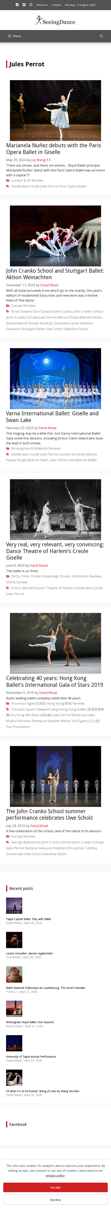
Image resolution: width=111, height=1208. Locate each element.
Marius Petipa (68, 317)
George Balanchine (25, 842)
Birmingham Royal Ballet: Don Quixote (30, 1022)
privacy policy (55, 1175)
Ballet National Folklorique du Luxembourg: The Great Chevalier (45, 987)
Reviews (37, 180)
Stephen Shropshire (68, 848)
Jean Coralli (30, 186)
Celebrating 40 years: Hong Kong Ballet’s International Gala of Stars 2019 (54, 681)
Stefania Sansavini (39, 848)
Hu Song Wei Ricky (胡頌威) (31, 715)
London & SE (21, 180)
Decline (55, 1200)
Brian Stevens (21, 311)
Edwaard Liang (47, 709)
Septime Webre (59, 721)
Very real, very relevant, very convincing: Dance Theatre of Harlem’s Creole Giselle (55, 551)
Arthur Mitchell (22, 588)
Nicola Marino (17, 323)
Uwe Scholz (54, 329)
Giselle (16, 186)
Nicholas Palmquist (32, 721)
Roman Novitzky (40, 323)
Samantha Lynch (66, 323)
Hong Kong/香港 (59, 703)
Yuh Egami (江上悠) (86, 721)
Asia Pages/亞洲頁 (32, 703)
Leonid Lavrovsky (72, 454)
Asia (14, 703)
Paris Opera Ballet (72, 186)
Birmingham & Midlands (29, 448)
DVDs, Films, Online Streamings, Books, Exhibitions (50, 576)
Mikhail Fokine (91, 317)
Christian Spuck (23, 709)
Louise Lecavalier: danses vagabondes (29, 953)
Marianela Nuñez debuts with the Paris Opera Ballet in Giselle (53, 148)
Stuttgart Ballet (33, 329)
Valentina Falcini (76, 329)
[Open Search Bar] (101, 36)
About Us (42, 5)
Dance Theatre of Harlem (54, 588)
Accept (55, 1187)
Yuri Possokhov (18, 727)
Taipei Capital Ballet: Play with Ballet (28, 919)
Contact (56, 5)
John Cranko (62, 311)
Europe (16, 305)
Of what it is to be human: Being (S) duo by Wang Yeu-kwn (42, 1091)
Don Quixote (42, 311)
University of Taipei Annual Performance (31, 1056)
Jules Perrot (49, 186)
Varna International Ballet (77, 460)
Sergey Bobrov (28, 460)
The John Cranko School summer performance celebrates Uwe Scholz (49, 814)
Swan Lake (48, 460)
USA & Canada (17, 582)
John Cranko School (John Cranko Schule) (72, 842)
